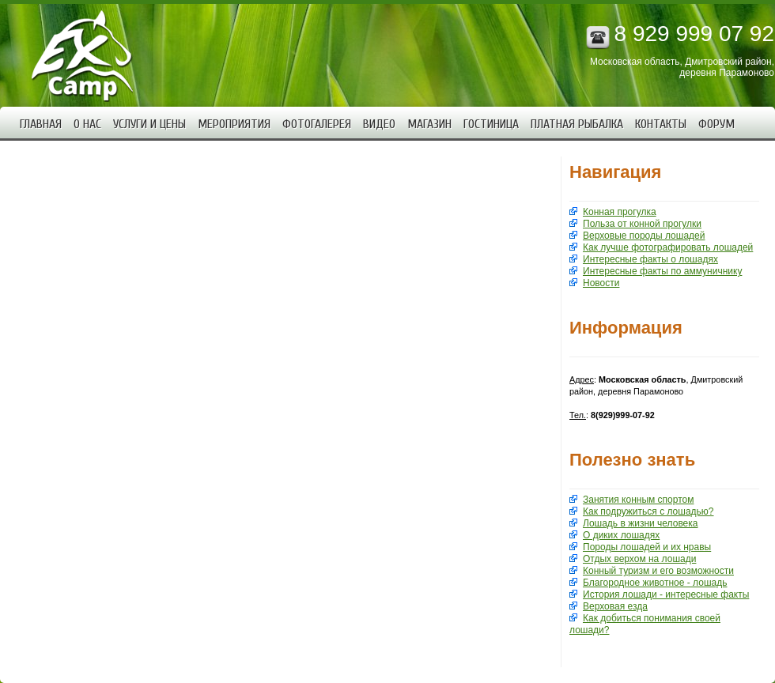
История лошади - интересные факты (666, 594)
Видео (379, 124)
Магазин (429, 124)
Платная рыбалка (577, 124)
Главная (41, 124)
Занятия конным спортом (638, 499)
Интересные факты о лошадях (650, 259)
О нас (87, 124)
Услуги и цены (149, 124)
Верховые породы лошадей (644, 235)
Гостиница (491, 124)
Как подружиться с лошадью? (648, 511)
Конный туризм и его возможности (658, 570)
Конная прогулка (619, 211)
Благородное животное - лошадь (655, 582)
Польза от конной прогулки (642, 223)
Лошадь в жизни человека (640, 523)
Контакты (660, 124)
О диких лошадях (621, 535)
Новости (601, 283)
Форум (716, 124)
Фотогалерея (316, 124)
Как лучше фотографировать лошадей (668, 247)
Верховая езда (615, 606)
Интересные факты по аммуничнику (662, 271)
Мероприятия (234, 124)
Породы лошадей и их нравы (647, 547)
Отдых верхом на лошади (639, 558)
